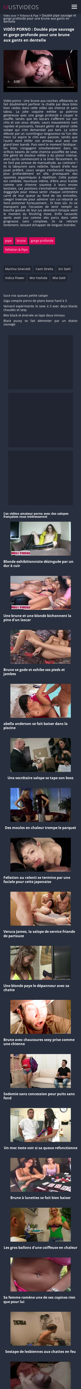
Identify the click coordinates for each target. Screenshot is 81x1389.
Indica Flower (14, 278)
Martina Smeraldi (17, 269)
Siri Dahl (64, 269)
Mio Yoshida (38, 278)
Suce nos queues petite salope (25, 296)
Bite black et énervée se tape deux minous (34, 315)
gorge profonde (42, 241)
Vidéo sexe (9, 15)
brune (21, 241)
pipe (8, 241)
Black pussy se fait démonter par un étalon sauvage (40, 322)
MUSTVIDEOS (21, 7)
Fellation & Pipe (29, 15)
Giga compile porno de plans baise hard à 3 (35, 301)
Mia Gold (58, 278)
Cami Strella (44, 269)
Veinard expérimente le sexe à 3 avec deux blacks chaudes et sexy (40, 308)
